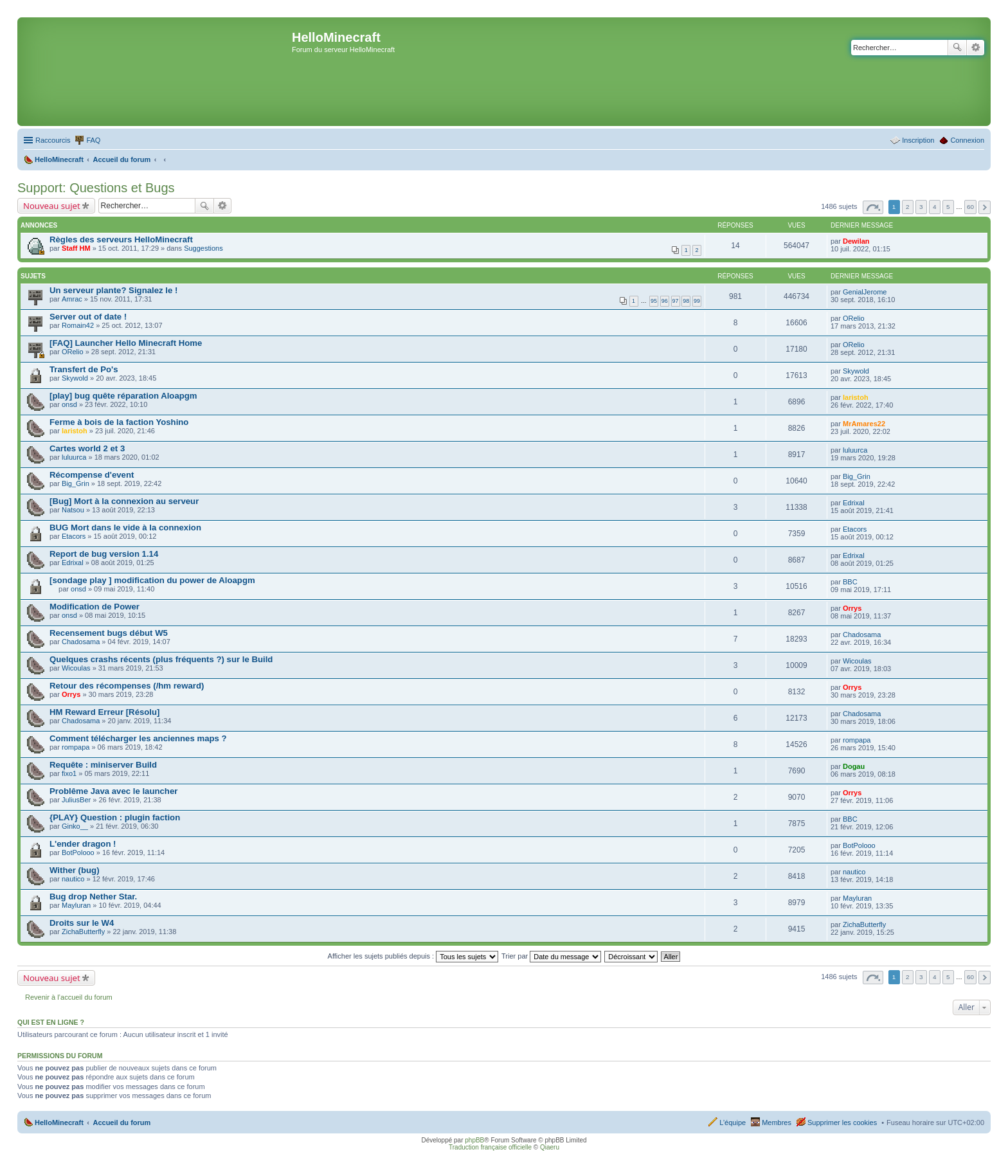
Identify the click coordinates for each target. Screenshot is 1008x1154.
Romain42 (78, 325)
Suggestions (203, 248)
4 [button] (935, 206)
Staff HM (76, 248)
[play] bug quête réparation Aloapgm (123, 396)
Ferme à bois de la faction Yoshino (119, 422)
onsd (69, 404)
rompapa (75, 747)
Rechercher (957, 47)
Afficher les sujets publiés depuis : (413, 956)
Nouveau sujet (51, 206)
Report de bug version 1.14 (104, 554)
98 (686, 301)
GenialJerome (865, 292)
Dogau (854, 766)
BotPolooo (78, 852)
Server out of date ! (88, 316)
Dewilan (856, 241)
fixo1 (69, 773)
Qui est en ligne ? (50, 1022)
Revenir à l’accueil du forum (69, 997)
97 (675, 301)
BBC (850, 582)
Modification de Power (95, 606)
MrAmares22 (864, 424)
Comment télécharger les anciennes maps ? (138, 738)
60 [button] (970, 206)
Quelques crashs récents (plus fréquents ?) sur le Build (161, 659)
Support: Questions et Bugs (96, 188)
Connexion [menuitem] (967, 140)
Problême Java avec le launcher (113, 791)
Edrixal (854, 503)
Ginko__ (75, 826)
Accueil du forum (121, 1122)
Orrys (852, 608)
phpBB (474, 1140)
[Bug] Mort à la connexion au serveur (124, 501)
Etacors (74, 536)
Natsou (73, 510)
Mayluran (76, 905)
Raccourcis (52, 140)
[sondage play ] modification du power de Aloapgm (152, 580)
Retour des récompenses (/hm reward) (127, 685)
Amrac (72, 299)
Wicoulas (76, 668)
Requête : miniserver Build (103, 765)
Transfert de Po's (84, 369)
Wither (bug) (75, 870)
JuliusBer (76, 800)
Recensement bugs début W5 (109, 633)
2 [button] (908, 206)
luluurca (74, 457)
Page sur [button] (873, 207)
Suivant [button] (984, 207)
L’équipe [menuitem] (732, 1122)
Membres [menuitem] (776, 1122)
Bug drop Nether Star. (93, 896)
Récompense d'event (92, 475)
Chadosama (81, 641)
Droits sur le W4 (82, 923)
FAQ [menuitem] (93, 140)
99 (697, 301)
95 (654, 301)
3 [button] (921, 206)
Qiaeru (549, 1147)
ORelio (854, 318)
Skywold (75, 378)
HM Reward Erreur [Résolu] (104, 712)
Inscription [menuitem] (918, 140)
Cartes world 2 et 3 (87, 448)
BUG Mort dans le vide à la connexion (125, 527)
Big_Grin (75, 483)
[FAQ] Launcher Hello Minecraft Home (126, 343)
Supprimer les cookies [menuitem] (842, 1122)
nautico (73, 879)
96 (665, 301)
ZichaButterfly (83, 931)
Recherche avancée (975, 47)
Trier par (551, 956)
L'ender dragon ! (83, 844)
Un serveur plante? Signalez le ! (113, 290)
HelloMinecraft (59, 1122)
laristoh (856, 397)
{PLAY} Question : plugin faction (115, 817)
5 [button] (948, 206)
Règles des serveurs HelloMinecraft (121, 239)
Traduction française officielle (490, 1147)
